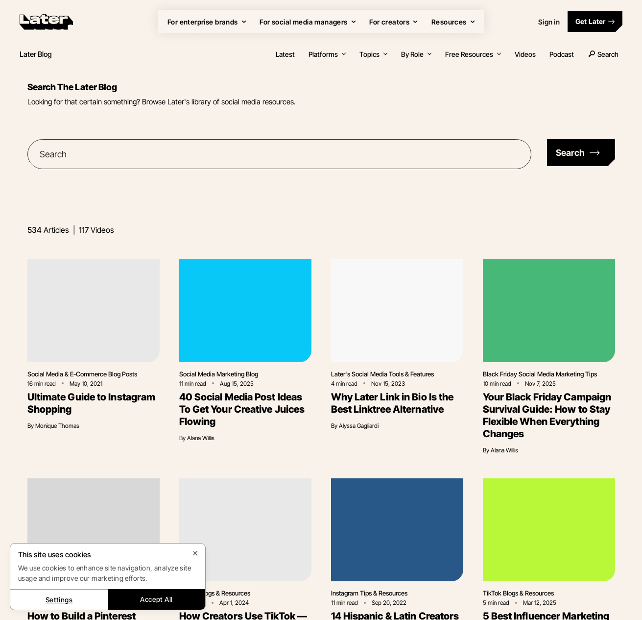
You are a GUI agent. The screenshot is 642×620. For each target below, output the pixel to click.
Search (603, 54)
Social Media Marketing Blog (218, 374)
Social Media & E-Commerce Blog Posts (82, 374)
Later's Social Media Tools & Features (382, 374)
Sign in (549, 22)
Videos (525, 54)
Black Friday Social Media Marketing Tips (540, 374)
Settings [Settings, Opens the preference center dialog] (59, 599)
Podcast (561, 54)
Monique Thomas (57, 425)
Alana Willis (200, 438)
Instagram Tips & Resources (369, 593)
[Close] (195, 553)
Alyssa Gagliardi (359, 425)
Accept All (156, 599)
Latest (285, 54)
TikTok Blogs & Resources (214, 593)
